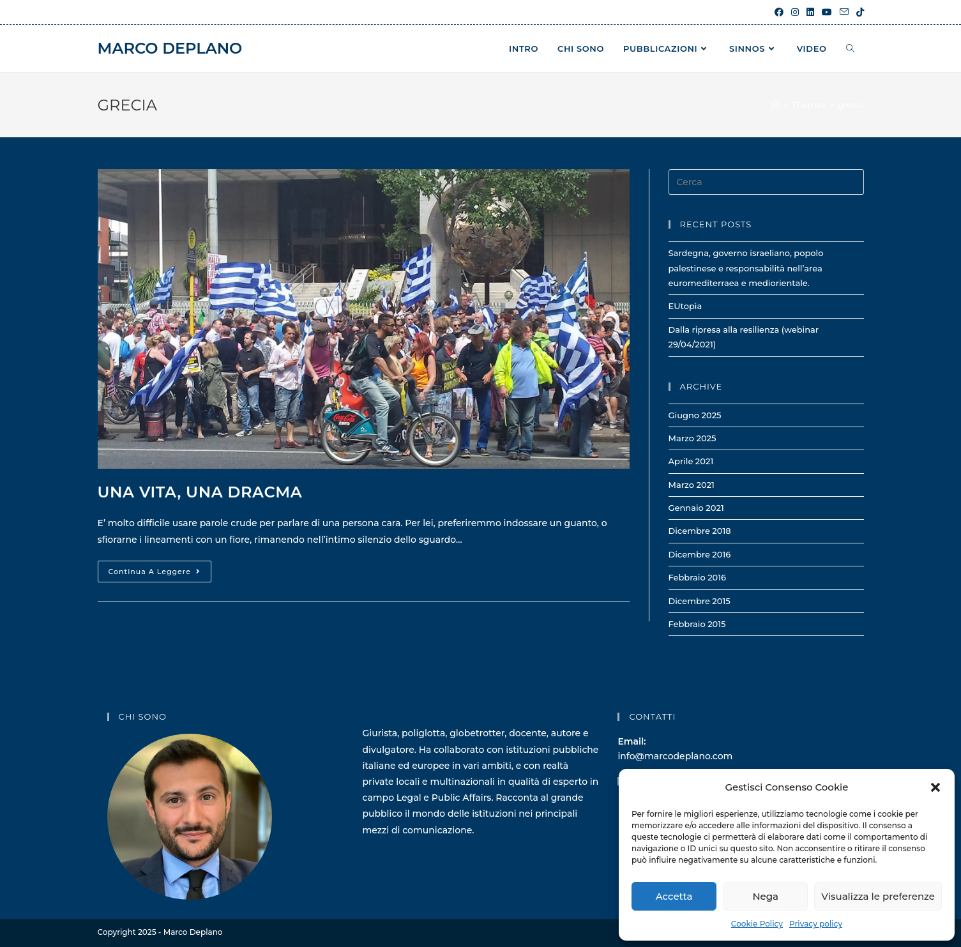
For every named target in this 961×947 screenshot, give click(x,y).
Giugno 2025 (695, 415)
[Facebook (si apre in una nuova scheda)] (779, 12)
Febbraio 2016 (698, 577)
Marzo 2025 (692, 438)
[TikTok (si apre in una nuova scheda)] (858, 12)
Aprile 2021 (691, 461)
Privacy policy (815, 923)
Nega (765, 896)
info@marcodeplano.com (674, 756)
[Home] (775, 105)
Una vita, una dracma (200, 492)
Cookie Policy (757, 923)
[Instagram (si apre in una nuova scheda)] (795, 12)
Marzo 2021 (692, 485)
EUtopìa (685, 306)
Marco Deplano (170, 48)
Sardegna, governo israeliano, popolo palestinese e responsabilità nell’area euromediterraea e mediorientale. (746, 268)
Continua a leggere (160, 574)
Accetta (674, 896)
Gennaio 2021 (696, 508)
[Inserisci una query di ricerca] (766, 182)
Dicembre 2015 (699, 601)
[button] (935, 787)
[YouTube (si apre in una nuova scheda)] (827, 12)
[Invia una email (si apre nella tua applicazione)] (844, 12)
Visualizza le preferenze (878, 896)
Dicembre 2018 (700, 531)
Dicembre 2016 (700, 554)
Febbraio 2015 (697, 624)
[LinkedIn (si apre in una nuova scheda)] (810, 12)
